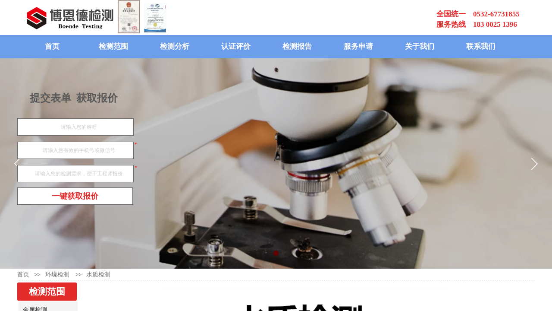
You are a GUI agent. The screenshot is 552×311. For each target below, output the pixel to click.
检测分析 (174, 46)
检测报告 (297, 46)
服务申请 (358, 46)
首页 (52, 46)
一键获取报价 (75, 196)
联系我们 (481, 46)
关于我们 (419, 46)
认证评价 (236, 46)
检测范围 (113, 46)
